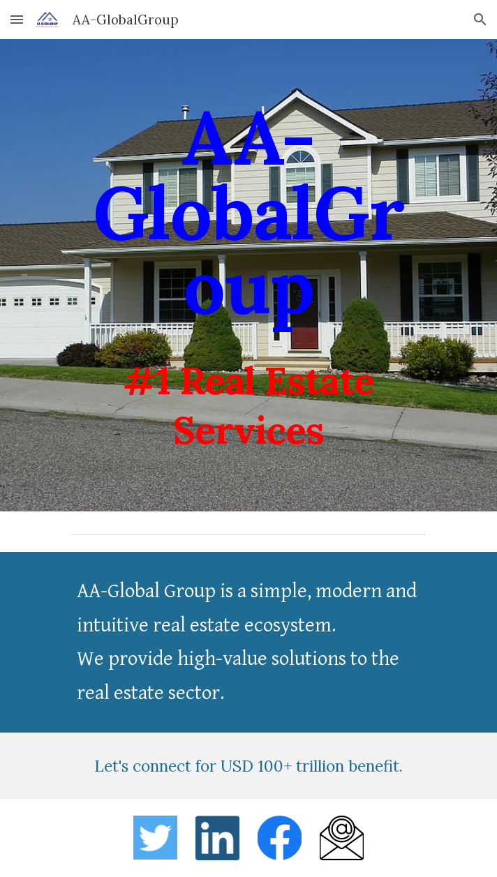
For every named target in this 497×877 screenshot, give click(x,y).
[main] (248, 275)
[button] (17, 19)
